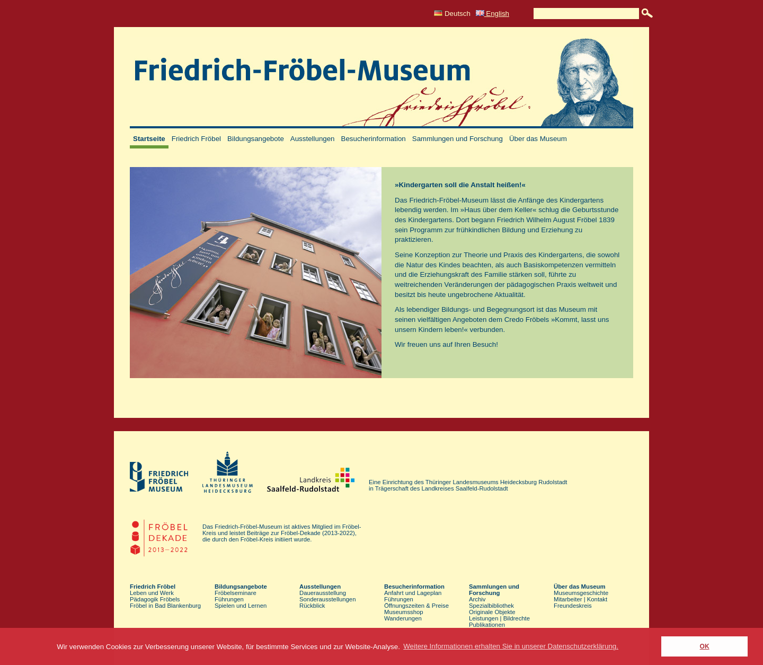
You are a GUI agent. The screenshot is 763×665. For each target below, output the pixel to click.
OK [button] (704, 646)
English (492, 14)
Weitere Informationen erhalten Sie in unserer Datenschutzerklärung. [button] (510, 646)
